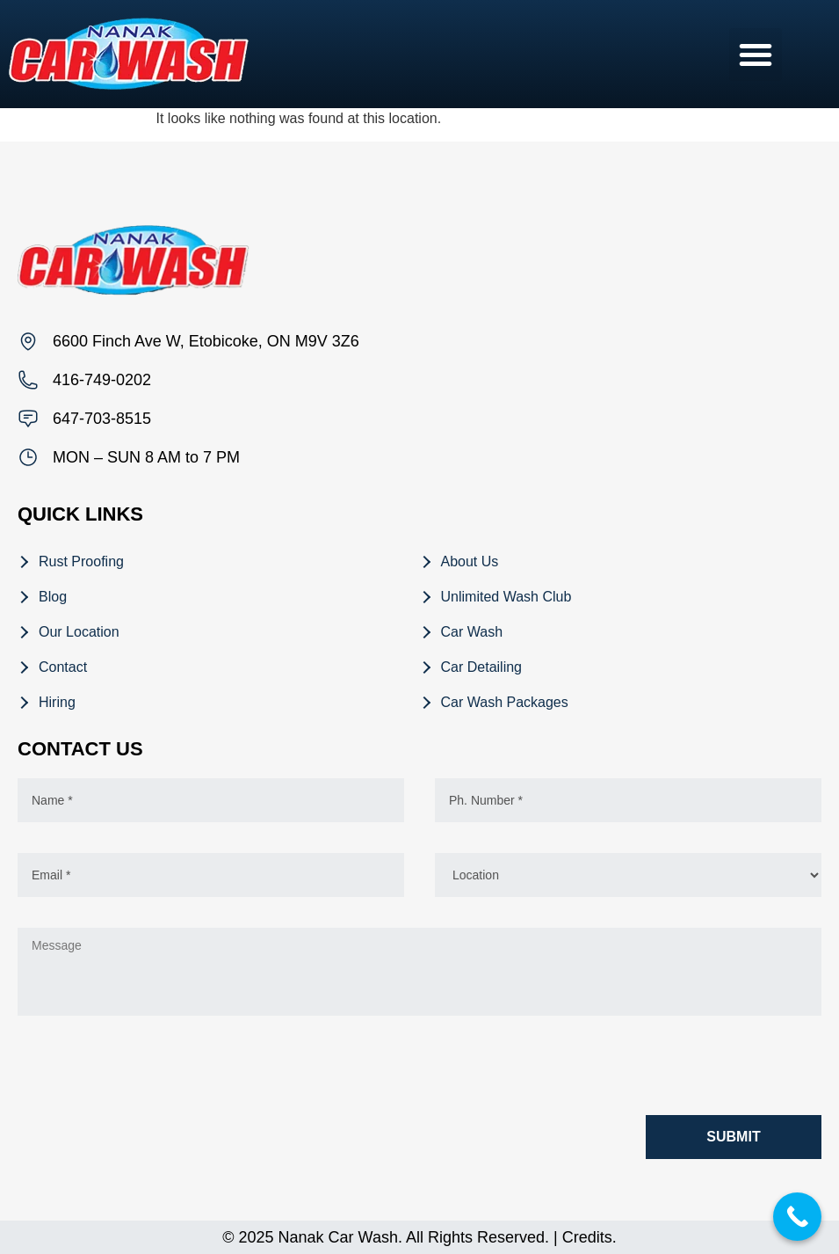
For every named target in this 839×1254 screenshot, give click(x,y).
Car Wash (472, 631)
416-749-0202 (102, 380)
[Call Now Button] (797, 1216)
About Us (470, 561)
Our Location (79, 631)
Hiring (57, 702)
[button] (755, 54)
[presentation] (151, 1069)
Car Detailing (481, 667)
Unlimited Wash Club (506, 596)
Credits (587, 1237)
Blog (53, 596)
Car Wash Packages (504, 702)
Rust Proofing (81, 561)
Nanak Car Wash (338, 1237)
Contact (63, 667)
